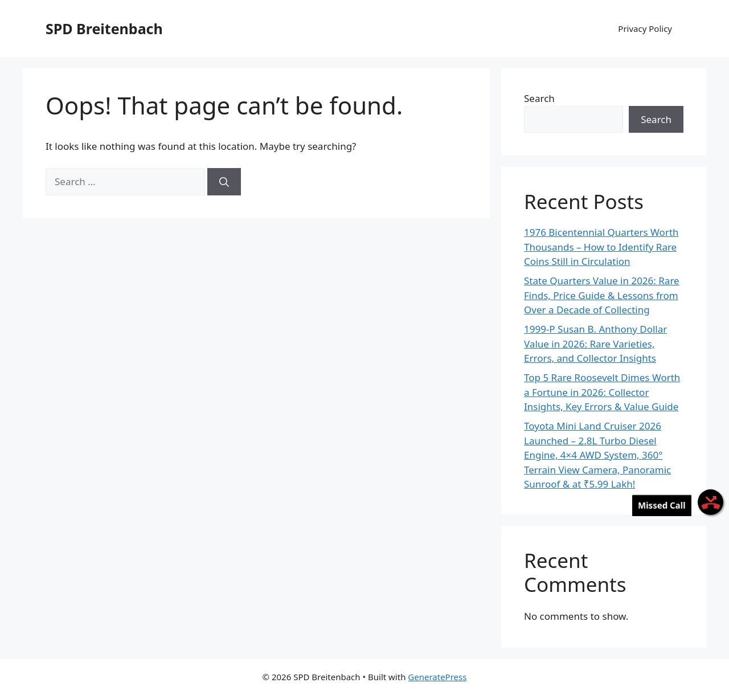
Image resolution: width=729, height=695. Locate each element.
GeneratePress (437, 676)
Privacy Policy (645, 28)
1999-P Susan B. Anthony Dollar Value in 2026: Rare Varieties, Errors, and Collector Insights (595, 343)
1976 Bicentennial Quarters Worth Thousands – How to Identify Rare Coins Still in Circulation (601, 247)
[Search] (224, 181)
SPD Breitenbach (104, 28)
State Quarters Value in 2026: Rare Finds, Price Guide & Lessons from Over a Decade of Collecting (601, 295)
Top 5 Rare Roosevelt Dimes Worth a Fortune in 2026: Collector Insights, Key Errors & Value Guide (602, 392)
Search (539, 98)
